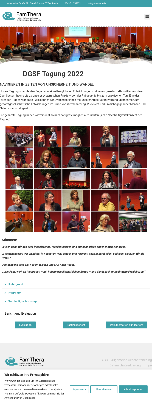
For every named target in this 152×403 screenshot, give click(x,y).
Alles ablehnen (103, 389)
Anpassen (78, 389)
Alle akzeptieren (133, 389)
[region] (76, 386)
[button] (147, 17)
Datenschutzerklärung (125, 365)
